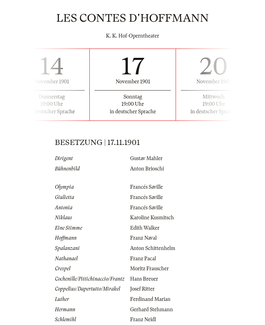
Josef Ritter (142, 289)
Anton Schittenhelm (152, 248)
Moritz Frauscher (149, 268)
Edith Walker (144, 228)
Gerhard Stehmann (151, 309)
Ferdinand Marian (150, 299)
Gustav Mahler (146, 158)
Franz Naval (143, 238)
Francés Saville (146, 187)
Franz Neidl (143, 319)
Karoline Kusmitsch (152, 217)
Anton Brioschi (147, 168)
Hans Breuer (144, 279)
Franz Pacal (143, 258)
